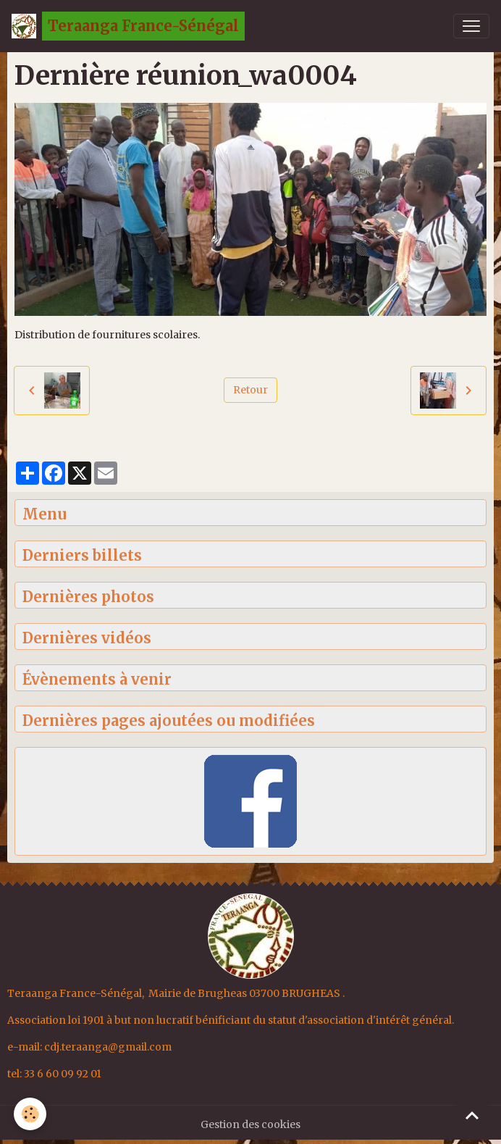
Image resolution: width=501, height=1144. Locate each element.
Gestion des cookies (250, 1124)
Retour (250, 389)
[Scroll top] (472, 1115)
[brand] (128, 26)
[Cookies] (30, 1114)
